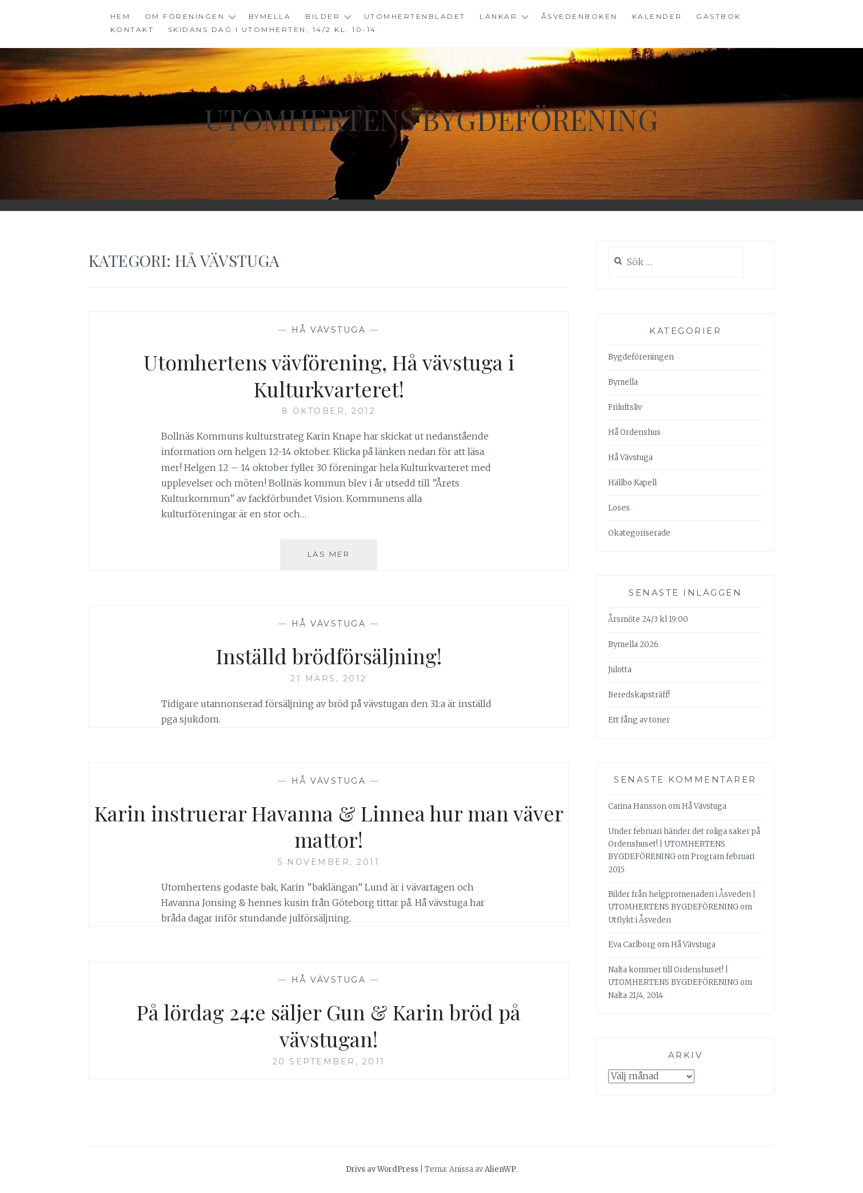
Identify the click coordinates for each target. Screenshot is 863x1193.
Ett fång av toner (639, 720)
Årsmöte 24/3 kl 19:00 (648, 619)
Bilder (322, 16)
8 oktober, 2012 (329, 411)
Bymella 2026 (633, 644)
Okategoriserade (639, 533)
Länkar (498, 16)
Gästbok (718, 16)
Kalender (657, 16)
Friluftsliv (625, 407)
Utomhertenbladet (415, 16)
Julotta (620, 670)
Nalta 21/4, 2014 (635, 995)
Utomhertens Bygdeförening (431, 119)
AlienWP (500, 1169)
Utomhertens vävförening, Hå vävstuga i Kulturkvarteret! (328, 375)
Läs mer (342, 558)
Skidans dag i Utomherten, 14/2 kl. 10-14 (272, 29)
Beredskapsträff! (639, 695)
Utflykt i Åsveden (639, 920)
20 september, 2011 (329, 1061)
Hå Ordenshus (634, 432)
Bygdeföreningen (641, 357)
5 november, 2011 (328, 862)
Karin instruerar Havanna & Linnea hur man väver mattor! (329, 826)
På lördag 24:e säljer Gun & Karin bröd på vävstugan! (329, 1025)
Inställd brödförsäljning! (329, 655)
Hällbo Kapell (632, 483)
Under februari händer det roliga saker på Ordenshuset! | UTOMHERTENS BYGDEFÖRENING (684, 844)
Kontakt (132, 29)
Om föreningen (185, 16)
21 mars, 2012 (328, 678)
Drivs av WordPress (382, 1169)
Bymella (270, 16)
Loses (619, 508)
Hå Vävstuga (328, 330)
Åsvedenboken (579, 16)
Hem (120, 16)
